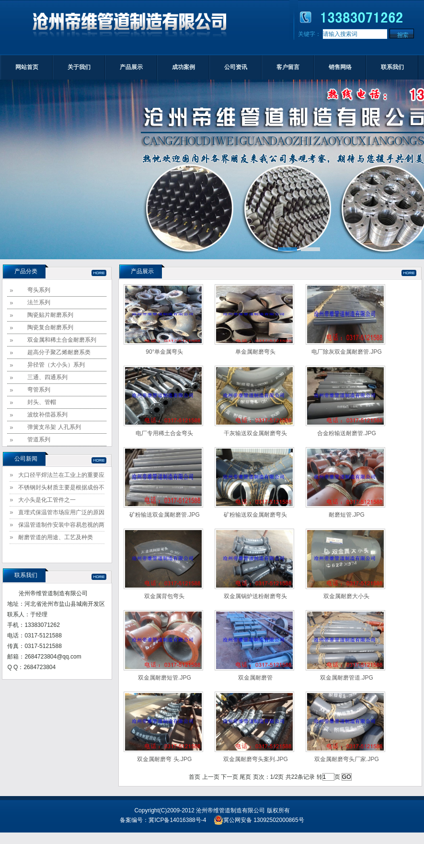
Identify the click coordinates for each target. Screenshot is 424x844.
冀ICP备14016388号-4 (177, 820)
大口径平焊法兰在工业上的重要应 (61, 475)
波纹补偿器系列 (47, 414)
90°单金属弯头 (164, 351)
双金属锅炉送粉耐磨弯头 (255, 596)
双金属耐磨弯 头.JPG (164, 759)
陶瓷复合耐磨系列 (50, 327)
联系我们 (392, 67)
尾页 (245, 777)
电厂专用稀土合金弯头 (164, 433)
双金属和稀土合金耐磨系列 (61, 339)
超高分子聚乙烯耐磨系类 (59, 352)
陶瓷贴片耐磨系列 (50, 315)
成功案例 (183, 67)
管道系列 (38, 439)
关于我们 (79, 67)
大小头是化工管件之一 (47, 500)
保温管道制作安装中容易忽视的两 (61, 524)
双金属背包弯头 (164, 596)
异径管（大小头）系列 (56, 364)
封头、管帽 (41, 402)
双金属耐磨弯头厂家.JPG (346, 759)
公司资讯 (235, 67)
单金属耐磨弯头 (255, 351)
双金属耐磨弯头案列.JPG (255, 759)
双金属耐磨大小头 (346, 596)
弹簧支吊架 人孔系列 (53, 427)
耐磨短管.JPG (347, 514)
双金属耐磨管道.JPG (346, 677)
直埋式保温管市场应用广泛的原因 (61, 512)
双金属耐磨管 (255, 677)
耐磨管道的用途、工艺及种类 (55, 537)
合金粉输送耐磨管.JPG (346, 433)
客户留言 (287, 67)
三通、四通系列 (47, 377)
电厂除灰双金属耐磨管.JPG (346, 351)
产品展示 (131, 67)
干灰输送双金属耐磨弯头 (255, 433)
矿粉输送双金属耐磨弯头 (255, 514)
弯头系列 (38, 290)
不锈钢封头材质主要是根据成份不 (61, 487)
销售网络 (340, 67)
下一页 (229, 777)
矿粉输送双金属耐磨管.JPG (164, 514)
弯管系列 (38, 389)
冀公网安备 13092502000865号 (259, 820)
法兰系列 (38, 302)
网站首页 (26, 67)
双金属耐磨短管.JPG (164, 677)
